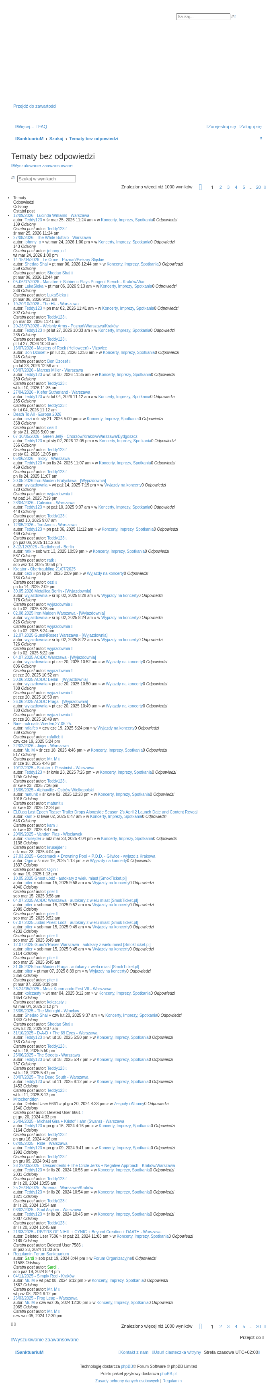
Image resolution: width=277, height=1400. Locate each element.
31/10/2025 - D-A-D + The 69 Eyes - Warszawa (55, 1033)
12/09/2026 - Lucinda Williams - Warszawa (51, 215)
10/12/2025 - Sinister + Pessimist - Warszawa (53, 768)
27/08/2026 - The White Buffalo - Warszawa (52, 237)
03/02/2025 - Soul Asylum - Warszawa (47, 1210)
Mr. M (30, 750)
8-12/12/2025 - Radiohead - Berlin (43, 547)
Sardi (29, 1258)
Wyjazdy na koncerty (123, 485)
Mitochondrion (26, 1099)
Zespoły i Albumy (129, 1104)
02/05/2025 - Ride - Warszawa (40, 1143)
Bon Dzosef (35, 352)
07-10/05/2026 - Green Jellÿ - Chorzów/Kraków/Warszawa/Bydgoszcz (75, 436)
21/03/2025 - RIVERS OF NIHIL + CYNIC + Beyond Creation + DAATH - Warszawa (87, 1232)
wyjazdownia (36, 485)
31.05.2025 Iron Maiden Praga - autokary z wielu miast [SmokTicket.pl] (76, 967)
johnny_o (33, 242)
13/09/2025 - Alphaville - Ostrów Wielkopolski (53, 790)
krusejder (33, 838)
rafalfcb (31, 728)
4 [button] (236, 187)
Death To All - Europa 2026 (37, 414)
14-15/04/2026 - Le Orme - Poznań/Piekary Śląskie (58, 260)
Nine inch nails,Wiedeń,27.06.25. (42, 723)
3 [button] (228, 187)
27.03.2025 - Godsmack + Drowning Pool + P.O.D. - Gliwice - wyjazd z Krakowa (84, 856)
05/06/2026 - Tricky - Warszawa (41, 458)
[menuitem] (42, 126)
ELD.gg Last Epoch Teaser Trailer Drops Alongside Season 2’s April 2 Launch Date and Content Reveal (105, 812)
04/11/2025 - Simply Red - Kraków (43, 1276)
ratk (28, 551)
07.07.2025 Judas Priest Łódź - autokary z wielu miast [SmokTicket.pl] (75, 922)
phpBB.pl (168, 1373)
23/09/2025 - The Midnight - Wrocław (46, 1011)
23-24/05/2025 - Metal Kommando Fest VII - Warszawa (62, 989)
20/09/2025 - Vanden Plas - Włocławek (47, 834)
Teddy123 (33, 220)
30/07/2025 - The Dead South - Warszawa (50, 1077)
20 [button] (258, 187)
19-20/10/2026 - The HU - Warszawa (46, 304)
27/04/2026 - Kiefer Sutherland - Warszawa (51, 392)
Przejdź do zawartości (34, 106)
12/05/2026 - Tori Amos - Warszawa (45, 525)
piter (28, 883)
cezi (28, 419)
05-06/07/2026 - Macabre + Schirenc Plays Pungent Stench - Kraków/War (79, 282)
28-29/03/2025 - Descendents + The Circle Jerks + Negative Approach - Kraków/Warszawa (94, 1165)
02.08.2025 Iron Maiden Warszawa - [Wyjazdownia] (59, 613)
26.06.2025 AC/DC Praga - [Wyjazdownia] (50, 701)
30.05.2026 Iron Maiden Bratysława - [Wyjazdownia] (59, 480)
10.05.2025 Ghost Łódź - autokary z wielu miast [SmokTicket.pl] (70, 878)
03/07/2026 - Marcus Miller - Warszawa (48, 370)
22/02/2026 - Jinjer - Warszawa (41, 746)
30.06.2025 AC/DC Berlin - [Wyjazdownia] (50, 679)
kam (28, 816)
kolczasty (33, 993)
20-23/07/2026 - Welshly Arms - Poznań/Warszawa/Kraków (66, 326)
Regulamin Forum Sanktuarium (41, 1254)
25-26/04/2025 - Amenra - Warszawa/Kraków (53, 1187)
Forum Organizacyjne (113, 1258)
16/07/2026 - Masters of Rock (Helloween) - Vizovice (60, 348)
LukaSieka (34, 286)
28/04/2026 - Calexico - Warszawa (43, 503)
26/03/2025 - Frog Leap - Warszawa (45, 1298)
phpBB (127, 1366)
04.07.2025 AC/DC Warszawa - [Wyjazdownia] (54, 657)
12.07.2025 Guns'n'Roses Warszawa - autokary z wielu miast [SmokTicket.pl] (82, 944)
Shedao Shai (36, 264)
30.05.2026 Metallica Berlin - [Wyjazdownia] (52, 591)
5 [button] (243, 187)
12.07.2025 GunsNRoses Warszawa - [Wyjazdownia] (60, 635)
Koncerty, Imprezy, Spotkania (127, 220)
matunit (31, 794)
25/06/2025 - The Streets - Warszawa (46, 1055)
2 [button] (221, 187)
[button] (200, 188)
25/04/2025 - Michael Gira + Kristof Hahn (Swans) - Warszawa (68, 1121)
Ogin (29, 860)
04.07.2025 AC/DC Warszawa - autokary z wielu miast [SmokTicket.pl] (75, 900)
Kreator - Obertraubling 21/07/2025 (44, 569)
